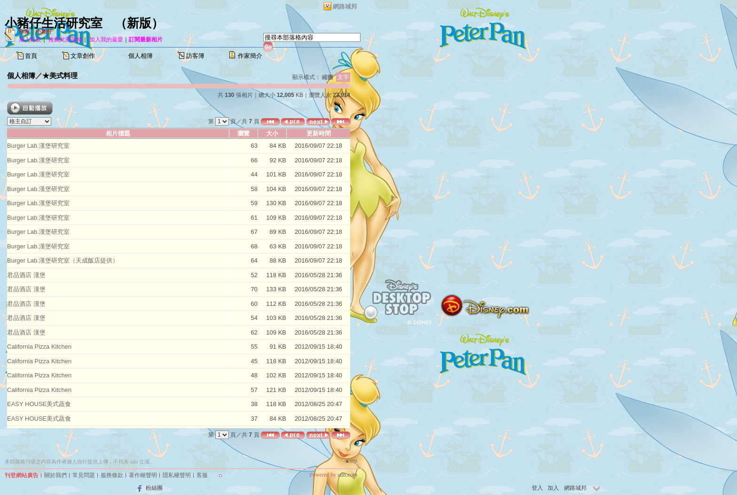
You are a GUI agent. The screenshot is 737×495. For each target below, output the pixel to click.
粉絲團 (154, 488)
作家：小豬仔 (36, 31)
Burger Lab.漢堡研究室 (38, 145)
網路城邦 (345, 6)
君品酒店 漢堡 (26, 275)
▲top (351, 460)
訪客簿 (195, 55)
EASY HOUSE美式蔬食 (39, 403)
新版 (139, 23)
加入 (553, 488)
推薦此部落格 (65, 39)
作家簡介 (250, 55)
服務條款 (112, 475)
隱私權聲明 (177, 475)
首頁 (31, 55)
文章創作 (83, 55)
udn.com (347, 474)
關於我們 (55, 475)
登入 (537, 488)
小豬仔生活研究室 (53, 23)
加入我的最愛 (106, 39)
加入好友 (30, 39)
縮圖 (327, 77)
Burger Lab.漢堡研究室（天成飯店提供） (62, 260)
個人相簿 (140, 55)
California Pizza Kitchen (39, 346)
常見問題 (83, 475)
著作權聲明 (143, 475)
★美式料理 (60, 76)
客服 (202, 475)
